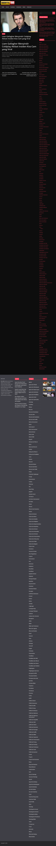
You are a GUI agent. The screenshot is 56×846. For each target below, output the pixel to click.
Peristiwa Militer (42, 261)
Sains (40, 322)
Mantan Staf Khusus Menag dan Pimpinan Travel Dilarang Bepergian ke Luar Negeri (21, 405)
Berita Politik (41, 81)
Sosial (40, 338)
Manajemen (41, 212)
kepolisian (41, 185)
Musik (40, 223)
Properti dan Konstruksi (43, 313)
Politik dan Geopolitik (43, 284)
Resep (40, 315)
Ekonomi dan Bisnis (42, 103)
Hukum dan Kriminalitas (43, 150)
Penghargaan (41, 250)
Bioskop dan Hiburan (43, 85)
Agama (40, 42)
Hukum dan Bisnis (42, 139)
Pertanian (41, 268)
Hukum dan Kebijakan (43, 142)
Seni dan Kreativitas (43, 336)
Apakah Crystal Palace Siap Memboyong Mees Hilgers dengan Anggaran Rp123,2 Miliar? (46, 25)
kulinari (40, 198)
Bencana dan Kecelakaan (44, 67)
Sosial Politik (41, 343)
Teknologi (29, 7)
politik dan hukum (42, 288)
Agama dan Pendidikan (43, 51)
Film (40, 117)
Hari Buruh (41, 124)
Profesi (40, 309)
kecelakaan (41, 178)
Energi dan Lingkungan (43, 108)
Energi (40, 107)
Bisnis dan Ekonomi (42, 89)
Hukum (40, 135)
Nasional (41, 225)
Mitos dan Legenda (42, 220)
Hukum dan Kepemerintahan (44, 144)
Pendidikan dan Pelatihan (44, 248)
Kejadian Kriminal (42, 180)
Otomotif (41, 234)
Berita (40, 72)
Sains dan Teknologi (43, 325)
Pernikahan (41, 264)
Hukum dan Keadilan (43, 141)
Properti (40, 311)
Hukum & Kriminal (42, 137)
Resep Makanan (42, 318)
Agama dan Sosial (42, 53)
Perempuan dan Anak (43, 257)
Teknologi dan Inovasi (43, 349)
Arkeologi (41, 56)
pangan (40, 236)
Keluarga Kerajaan (42, 184)
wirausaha (41, 363)
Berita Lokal (41, 80)
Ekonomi (40, 99)
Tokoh (40, 358)
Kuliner (40, 200)
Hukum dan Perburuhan (43, 155)
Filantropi (41, 116)
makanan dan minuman (43, 211)
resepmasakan (42, 320)
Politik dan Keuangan (43, 291)
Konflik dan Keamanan (43, 194)
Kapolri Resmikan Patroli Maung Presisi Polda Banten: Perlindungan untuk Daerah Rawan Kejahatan (47, 21)
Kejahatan (41, 182)
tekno (40, 345)
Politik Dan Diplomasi (43, 280)
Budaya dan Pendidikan (43, 94)
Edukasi (40, 98)
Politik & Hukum (42, 272)
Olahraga (12, 7)
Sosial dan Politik (42, 341)
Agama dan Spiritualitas (43, 55)
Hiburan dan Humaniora (43, 133)
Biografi (40, 83)
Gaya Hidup (41, 119)
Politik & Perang (42, 277)
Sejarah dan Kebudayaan (44, 331)
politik (7, 7)
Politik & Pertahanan (43, 279)
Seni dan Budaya (42, 334)
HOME (3, 7)
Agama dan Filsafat (42, 44)
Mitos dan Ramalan (42, 221)
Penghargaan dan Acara (43, 252)
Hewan (40, 130)
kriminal (40, 196)
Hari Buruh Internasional (43, 126)
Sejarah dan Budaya (43, 329)
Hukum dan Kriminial (43, 151)
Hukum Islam (41, 160)
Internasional (41, 169)
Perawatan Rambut (42, 255)
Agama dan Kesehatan (43, 49)
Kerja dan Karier (42, 187)
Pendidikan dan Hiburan (43, 245)
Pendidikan (18, 7)
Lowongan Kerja (42, 205)
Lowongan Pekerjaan (43, 207)
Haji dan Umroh (42, 123)
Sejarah (40, 327)
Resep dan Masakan (43, 316)
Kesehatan (41, 189)
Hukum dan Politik (42, 157)
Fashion (40, 114)
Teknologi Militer (42, 356)
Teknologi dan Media (43, 352)
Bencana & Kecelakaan (43, 64)
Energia (40, 110)
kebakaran (41, 175)
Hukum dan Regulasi (43, 159)
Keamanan (41, 173)
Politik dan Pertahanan (43, 304)
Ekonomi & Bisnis (42, 101)
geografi (40, 121)
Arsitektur (41, 58)
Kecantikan (41, 176)
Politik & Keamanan (42, 273)
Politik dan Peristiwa (43, 302)
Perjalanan (41, 263)
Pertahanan (41, 266)
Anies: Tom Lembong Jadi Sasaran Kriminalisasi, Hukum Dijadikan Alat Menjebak (9, 74)
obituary (40, 230)
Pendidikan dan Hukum (43, 246)
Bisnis (24, 7)
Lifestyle (40, 202)
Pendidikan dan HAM (43, 243)
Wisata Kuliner (42, 368)
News (40, 227)
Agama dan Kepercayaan (43, 47)
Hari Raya (41, 128)
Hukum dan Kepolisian (43, 146)
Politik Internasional (43, 307)
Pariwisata (41, 237)
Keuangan (41, 193)
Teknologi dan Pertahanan (44, 354)
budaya (40, 90)
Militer (40, 216)
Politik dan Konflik (42, 293)
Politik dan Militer (42, 295)
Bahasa (40, 60)
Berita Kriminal (42, 78)
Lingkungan (41, 203)
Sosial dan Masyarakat (43, 340)
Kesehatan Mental (42, 191)
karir (40, 171)
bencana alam (42, 65)
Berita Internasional (43, 76)
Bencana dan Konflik (43, 69)
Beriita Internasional (43, 71)
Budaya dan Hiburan (43, 92)
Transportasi (41, 359)
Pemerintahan (42, 239)
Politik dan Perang (42, 300)
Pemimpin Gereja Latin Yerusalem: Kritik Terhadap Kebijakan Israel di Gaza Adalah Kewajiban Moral (29, 74)
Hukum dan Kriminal (43, 148)
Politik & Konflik (42, 275)
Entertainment (42, 112)
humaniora (41, 162)
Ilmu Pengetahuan (42, 166)
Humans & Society (42, 164)
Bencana (40, 62)
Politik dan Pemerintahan (44, 298)
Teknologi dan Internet (43, 350)
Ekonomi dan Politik (42, 105)
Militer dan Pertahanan (43, 218)
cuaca (40, 96)
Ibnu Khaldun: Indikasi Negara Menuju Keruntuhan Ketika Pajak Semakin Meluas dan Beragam (47, 29)
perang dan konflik (42, 254)
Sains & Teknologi (42, 324)
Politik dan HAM (42, 286)
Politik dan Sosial (42, 306)
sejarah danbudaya (42, 332)
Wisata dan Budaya (42, 367)
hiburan (40, 132)
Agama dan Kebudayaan (43, 46)
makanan (41, 209)
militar (40, 214)
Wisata (40, 365)
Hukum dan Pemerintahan (44, 153)
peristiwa (41, 259)
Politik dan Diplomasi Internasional (45, 282)
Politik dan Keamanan (43, 289)
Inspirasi (40, 168)
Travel (40, 361)
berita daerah (41, 74)
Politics (41, 228)
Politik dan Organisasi (43, 297)
